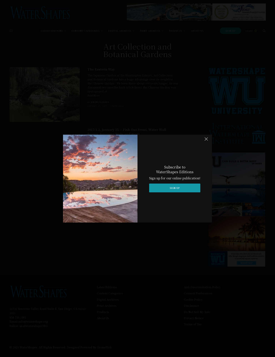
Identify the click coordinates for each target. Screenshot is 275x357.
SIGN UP (175, 187)
